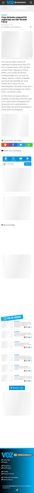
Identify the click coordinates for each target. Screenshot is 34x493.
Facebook (6, 159)
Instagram (13, 159)
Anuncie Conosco (7, 474)
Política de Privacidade (9, 477)
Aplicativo (27, 159)
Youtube (20, 159)
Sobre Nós (5, 460)
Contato (4, 471)
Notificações (6, 468)
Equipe (4, 462)
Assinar (27, 164)
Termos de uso (7, 479)
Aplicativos (5, 466)
